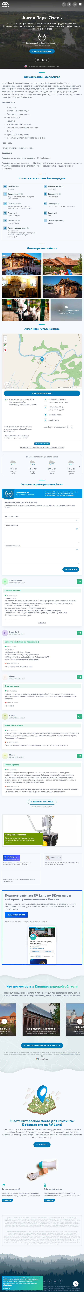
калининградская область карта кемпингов (36, 1236)
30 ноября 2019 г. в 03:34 (17, 634)
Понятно (6, 1288)
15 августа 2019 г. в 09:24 (17, 718)
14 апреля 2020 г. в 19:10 (17, 583)
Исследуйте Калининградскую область (42, 1045)
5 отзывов (30, 495)
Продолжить (71, 569)
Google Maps (24, 429)
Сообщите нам (9, 438)
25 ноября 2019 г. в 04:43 (17, 678)
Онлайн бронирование (42, 51)
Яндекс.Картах (9, 431)
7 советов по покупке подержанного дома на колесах (42, 447)
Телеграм (26, 922)
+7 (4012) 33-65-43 (56, 407)
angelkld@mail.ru (55, 415)
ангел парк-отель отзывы (51, 1231)
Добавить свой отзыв (42, 802)
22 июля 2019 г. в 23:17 (16, 757)
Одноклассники (35, 922)
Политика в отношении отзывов (42, 806)
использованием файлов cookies (13, 1279)
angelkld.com (54, 420)
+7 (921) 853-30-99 (56, 410)
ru (75, 4)
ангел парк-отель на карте (56, 1233)
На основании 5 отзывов (42, 45)
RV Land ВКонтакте (16, 915)
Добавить (42, 1145)
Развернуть (42, 623)
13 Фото (42, 60)
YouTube (44, 922)
